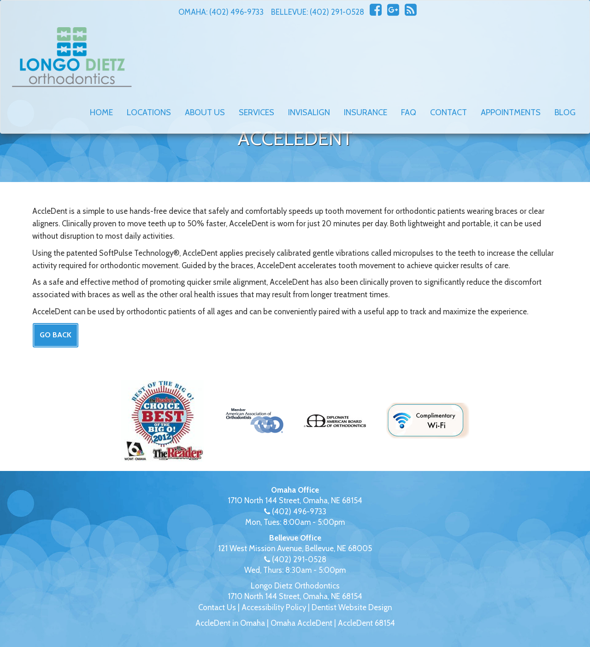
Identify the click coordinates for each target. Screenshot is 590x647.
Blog (565, 112)
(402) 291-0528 (337, 12)
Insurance (365, 112)
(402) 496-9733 (236, 12)
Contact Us (217, 607)
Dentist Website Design (352, 607)
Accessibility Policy (274, 607)
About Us (205, 112)
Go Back (55, 334)
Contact (448, 112)
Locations (149, 112)
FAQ (408, 112)
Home (101, 112)
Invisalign (309, 112)
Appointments (511, 112)
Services (256, 112)
